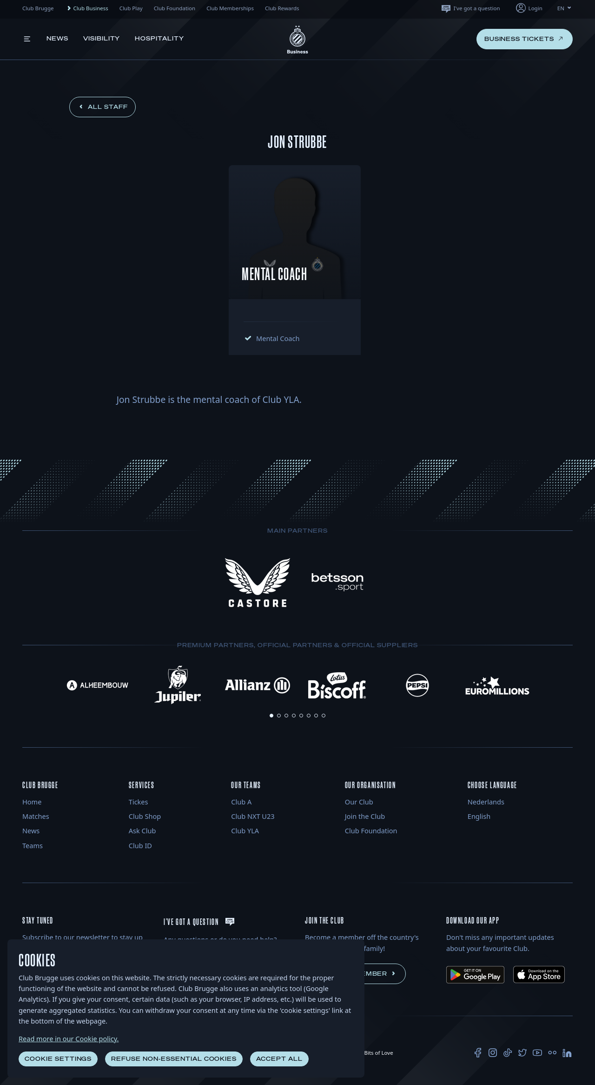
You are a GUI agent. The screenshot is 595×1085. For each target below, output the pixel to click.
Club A (241, 801)
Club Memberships (230, 8)
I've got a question (470, 8)
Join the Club (365, 816)
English (479, 816)
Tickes (138, 801)
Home (31, 801)
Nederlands (486, 801)
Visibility (101, 38)
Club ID (140, 845)
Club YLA (245, 830)
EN (565, 8)
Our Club (359, 801)
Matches (35, 816)
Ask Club (142, 830)
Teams (32, 845)
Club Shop (145, 816)
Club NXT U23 (252, 816)
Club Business (86, 8)
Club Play (131, 8)
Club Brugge (38, 8)
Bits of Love (375, 1052)
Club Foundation (175, 8)
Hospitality (159, 38)
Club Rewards (282, 8)
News (57, 38)
